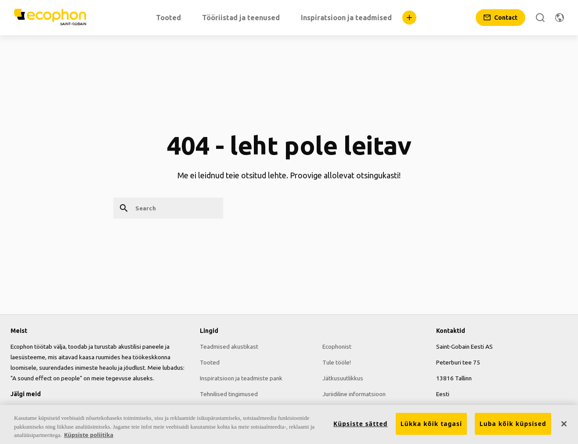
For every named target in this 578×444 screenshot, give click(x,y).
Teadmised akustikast (229, 346)
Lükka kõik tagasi (431, 424)
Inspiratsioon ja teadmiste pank (241, 378)
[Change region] (559, 17)
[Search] (540, 17)
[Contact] (500, 17)
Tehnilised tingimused (229, 393)
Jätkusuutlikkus (342, 378)
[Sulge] (564, 423)
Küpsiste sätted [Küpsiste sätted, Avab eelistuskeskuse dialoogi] (360, 424)
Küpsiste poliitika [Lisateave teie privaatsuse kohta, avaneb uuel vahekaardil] (88, 435)
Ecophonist (336, 346)
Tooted (210, 362)
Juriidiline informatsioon (354, 393)
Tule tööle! (336, 362)
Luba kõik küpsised (513, 424)
